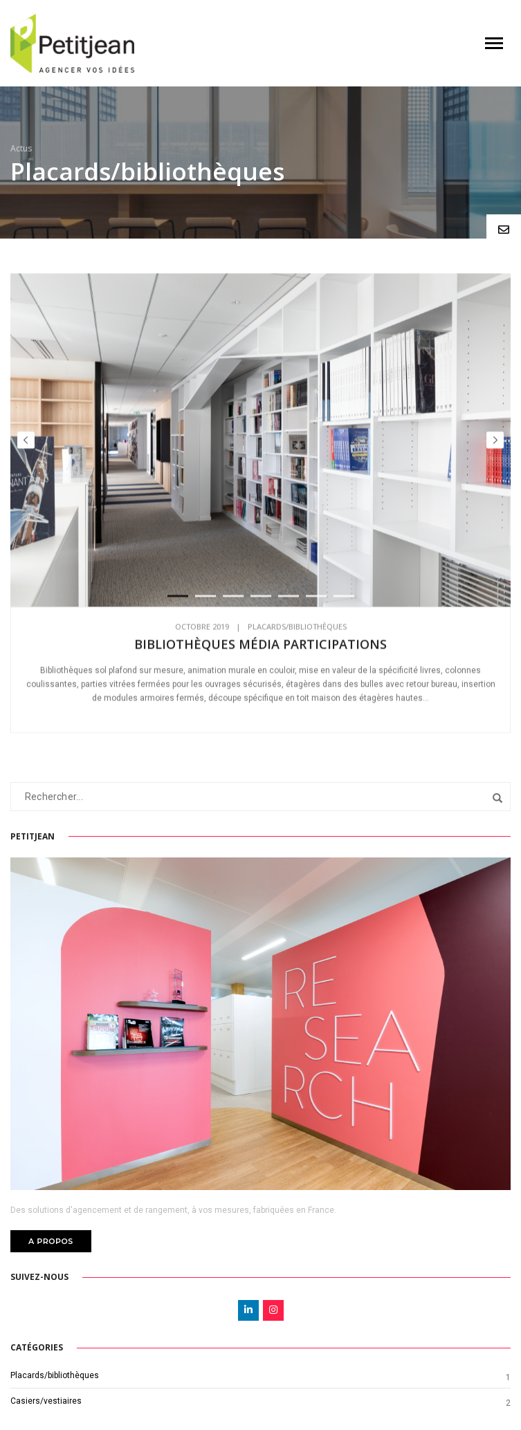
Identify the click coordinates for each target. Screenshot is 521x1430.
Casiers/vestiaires (46, 1401)
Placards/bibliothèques (297, 634)
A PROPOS (50, 1241)
